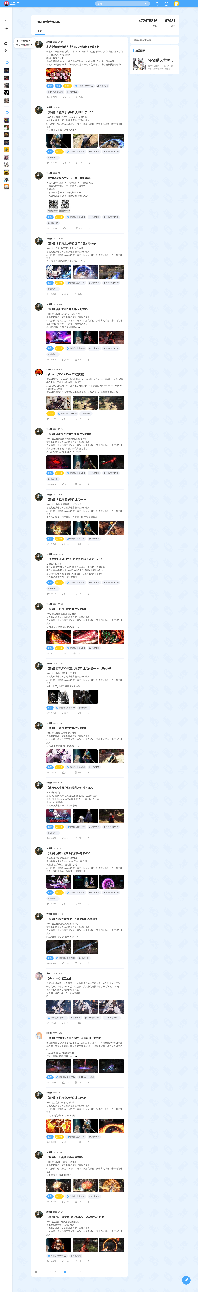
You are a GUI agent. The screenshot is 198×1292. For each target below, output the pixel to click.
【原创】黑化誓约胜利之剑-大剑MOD (67, 309)
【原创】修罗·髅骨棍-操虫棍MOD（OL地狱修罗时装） (76, 1217)
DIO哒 (49, 1033)
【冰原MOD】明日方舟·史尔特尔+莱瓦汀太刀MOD (74, 559)
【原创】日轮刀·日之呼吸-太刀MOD (66, 609)
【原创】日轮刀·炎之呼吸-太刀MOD (66, 1097)
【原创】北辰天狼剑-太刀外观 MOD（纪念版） (72, 919)
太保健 (49, 42)
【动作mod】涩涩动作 (58, 978)
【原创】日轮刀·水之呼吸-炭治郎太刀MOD (69, 112)
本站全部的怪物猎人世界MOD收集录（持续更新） (74, 46)
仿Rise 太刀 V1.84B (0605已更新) (65, 374)
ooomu (49, 370)
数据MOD (75, 1018)
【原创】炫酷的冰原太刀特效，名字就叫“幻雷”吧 (73, 1038)
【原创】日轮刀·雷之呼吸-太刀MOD (66, 499)
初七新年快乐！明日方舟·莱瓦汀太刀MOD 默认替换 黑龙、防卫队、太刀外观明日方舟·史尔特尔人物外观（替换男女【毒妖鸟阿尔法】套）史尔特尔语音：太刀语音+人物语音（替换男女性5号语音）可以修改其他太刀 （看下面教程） (75, 570)
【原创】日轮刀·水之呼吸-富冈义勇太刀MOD (71, 243)
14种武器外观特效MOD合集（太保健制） (69, 178)
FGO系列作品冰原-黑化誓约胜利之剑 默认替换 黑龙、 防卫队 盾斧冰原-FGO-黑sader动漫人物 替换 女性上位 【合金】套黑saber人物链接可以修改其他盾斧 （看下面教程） (72, 799)
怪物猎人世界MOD (84, 86)
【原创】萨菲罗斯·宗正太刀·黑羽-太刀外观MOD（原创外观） (80, 668)
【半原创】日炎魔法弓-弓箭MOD (64, 1157)
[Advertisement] (154, 103)
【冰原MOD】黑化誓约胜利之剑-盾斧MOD (69, 787)
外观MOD (102, 86)
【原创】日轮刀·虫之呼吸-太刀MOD (66, 728)
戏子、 (49, 973)
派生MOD (86, 413)
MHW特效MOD (55, 92)
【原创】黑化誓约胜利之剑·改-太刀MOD (68, 434)
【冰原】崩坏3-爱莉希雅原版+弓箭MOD (68, 853)
